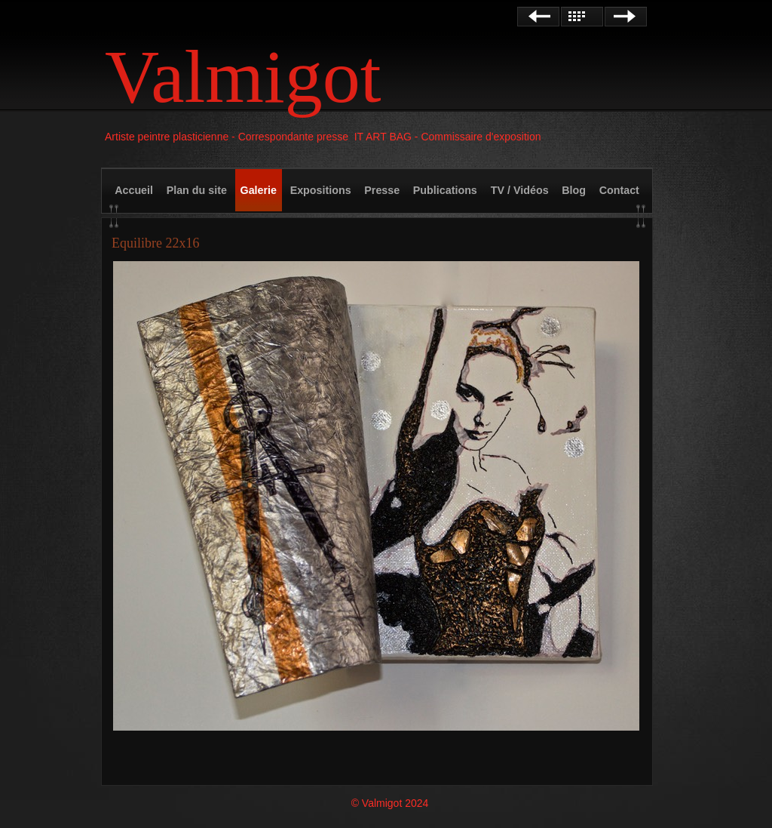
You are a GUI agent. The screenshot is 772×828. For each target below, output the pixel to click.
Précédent (538, 16)
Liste (582, 16)
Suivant (626, 16)
